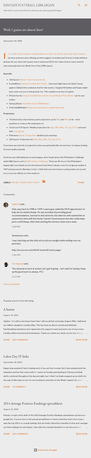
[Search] (79, 5)
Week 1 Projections (28, 135)
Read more (82, 339)
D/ (75, 127)
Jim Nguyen (17, 263)
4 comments (19, 387)
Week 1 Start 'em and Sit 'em (32, 79)
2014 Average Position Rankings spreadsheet (32, 403)
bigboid (16, 204)
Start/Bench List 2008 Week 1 (36, 103)
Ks (70, 127)
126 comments (20, 434)
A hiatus (8, 309)
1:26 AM (16, 254)
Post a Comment (11, 284)
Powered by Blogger (45, 450)
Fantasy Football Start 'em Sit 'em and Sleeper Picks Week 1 (48, 95)
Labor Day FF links (16, 356)
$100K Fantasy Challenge (36, 161)
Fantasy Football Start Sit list (34, 83)
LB (23, 131)
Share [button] (81, 182)
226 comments (20, 339)
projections (18, 182)
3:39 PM (16, 226)
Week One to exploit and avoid (46, 107)
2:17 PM (16, 276)
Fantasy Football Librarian (29, 5)
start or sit (33, 182)
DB (19, 131)
